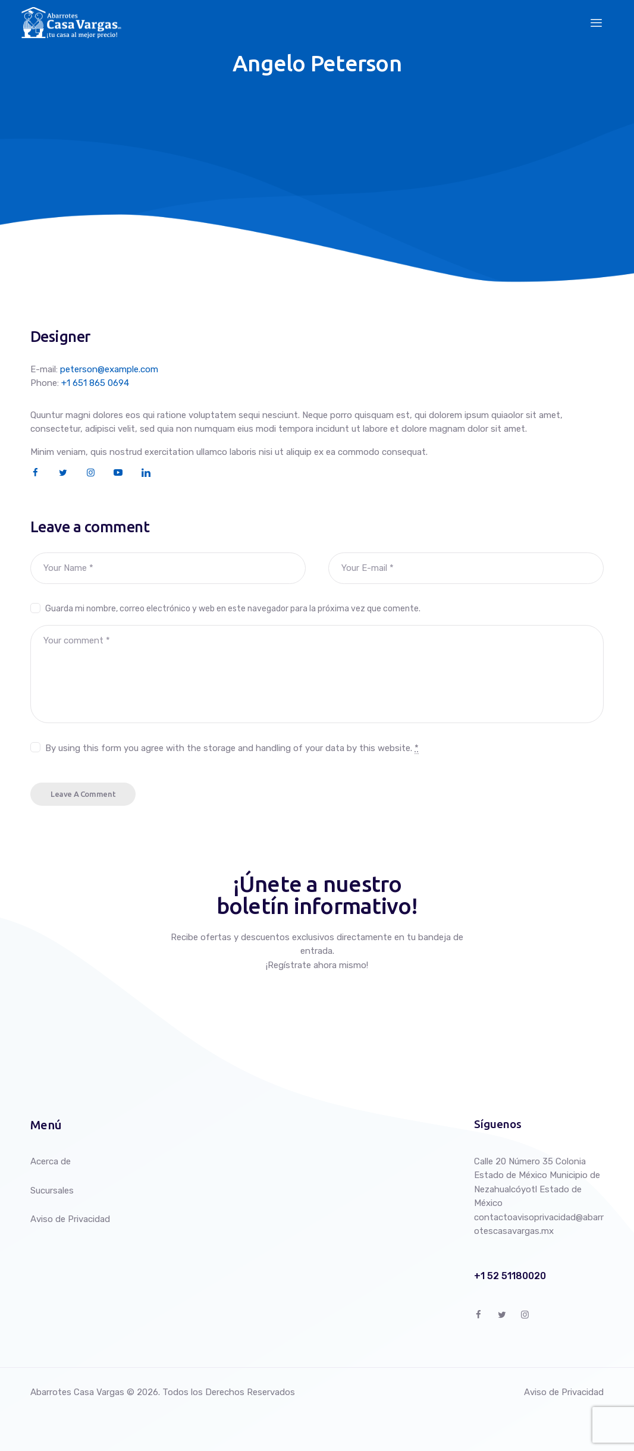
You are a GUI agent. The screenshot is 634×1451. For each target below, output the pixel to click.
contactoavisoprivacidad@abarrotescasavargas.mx (539, 1223)
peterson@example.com (109, 369)
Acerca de (50, 1161)
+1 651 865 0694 (95, 383)
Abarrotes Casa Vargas (77, 1391)
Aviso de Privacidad (70, 1219)
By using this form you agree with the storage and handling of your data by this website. (232, 747)
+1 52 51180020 (510, 1276)
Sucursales (52, 1190)
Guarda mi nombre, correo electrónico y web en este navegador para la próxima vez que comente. (232, 608)
